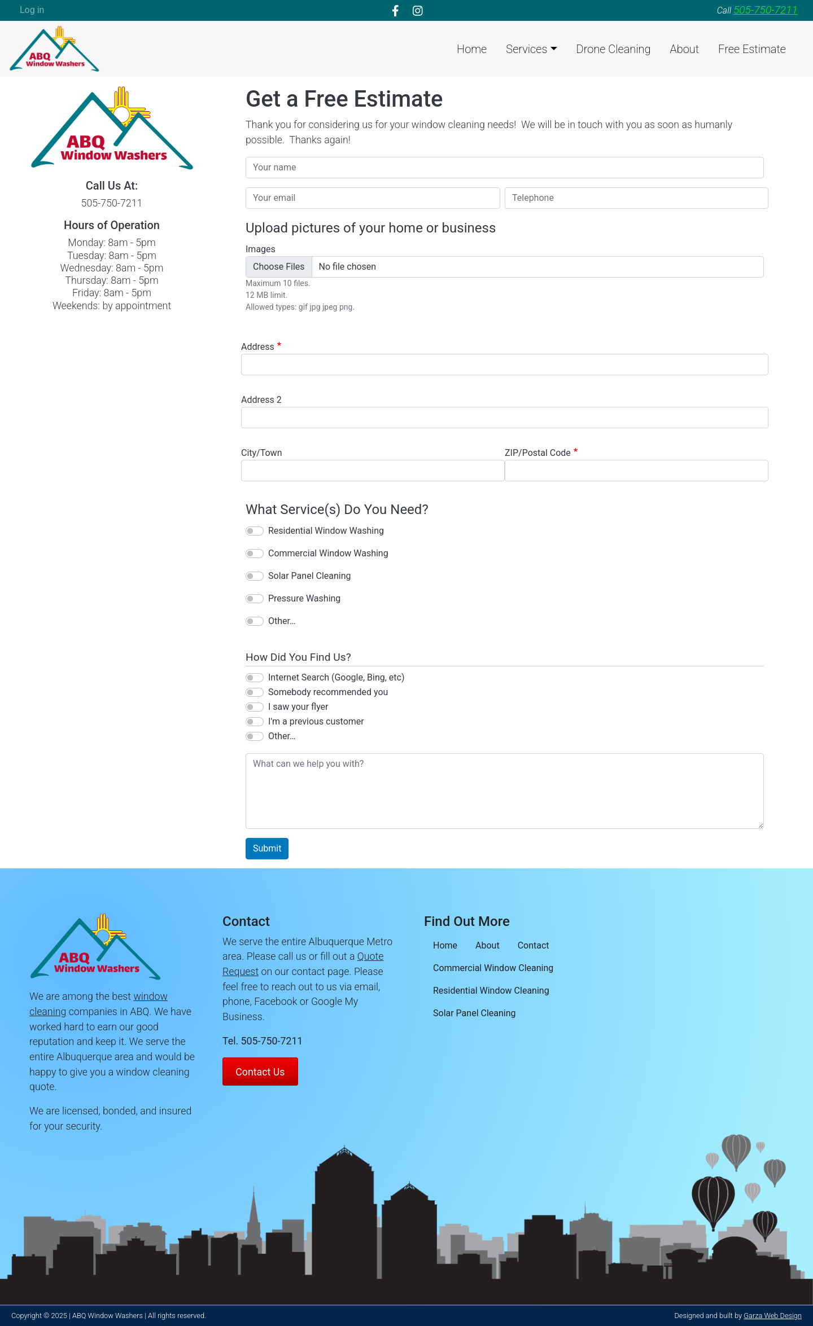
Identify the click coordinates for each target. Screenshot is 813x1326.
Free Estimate (752, 49)
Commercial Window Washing (328, 553)
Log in (32, 10)
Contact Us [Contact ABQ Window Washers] (260, 1072)
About (685, 49)
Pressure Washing (304, 598)
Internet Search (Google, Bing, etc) (336, 677)
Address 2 (261, 399)
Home (472, 49)
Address (257, 346)
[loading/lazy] (54, 48)
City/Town (261, 452)
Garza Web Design (773, 1315)
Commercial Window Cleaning (493, 968)
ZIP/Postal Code (538, 452)
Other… (282, 621)
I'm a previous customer (316, 721)
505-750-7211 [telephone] (765, 9)
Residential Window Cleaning (491, 990)
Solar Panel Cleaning (309, 575)
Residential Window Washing (326, 530)
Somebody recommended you (328, 692)
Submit (267, 848)
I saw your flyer (298, 706)
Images (261, 249)
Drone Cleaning (613, 49)
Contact (533, 945)
